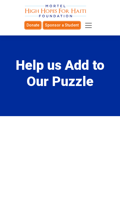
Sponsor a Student (62, 25)
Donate (33, 25)
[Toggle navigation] (88, 25)
